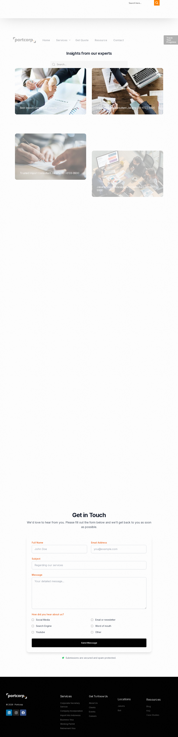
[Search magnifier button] (155, 3)
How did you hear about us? (48, 614)
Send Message (89, 642)
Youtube (40, 632)
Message (37, 574)
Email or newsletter (105, 619)
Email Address (99, 542)
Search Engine (44, 626)
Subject (36, 558)
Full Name (37, 542)
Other (98, 632)
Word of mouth (103, 626)
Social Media (43, 619)
